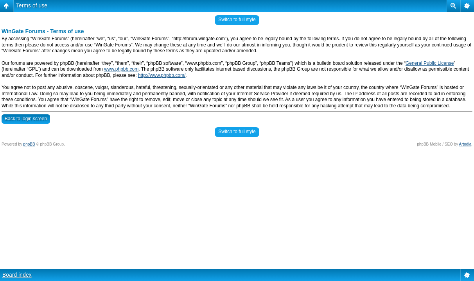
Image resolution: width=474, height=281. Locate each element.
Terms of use (31, 5)
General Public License (430, 63)
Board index (17, 275)
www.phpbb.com (121, 69)
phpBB (29, 144)
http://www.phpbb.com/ (161, 75)
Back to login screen (26, 118)
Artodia (465, 144)
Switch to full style (236, 19)
